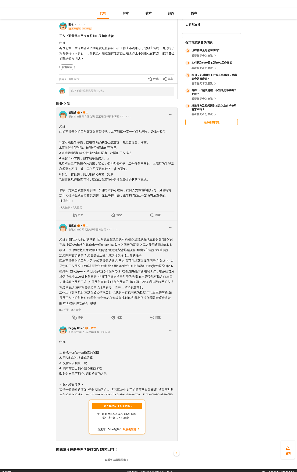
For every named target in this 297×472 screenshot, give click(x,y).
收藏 (156, 78)
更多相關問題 (212, 122)
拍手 (80, 215)
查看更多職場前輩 (115, 459)
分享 (170, 78)
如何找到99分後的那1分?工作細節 (211, 62)
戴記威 (72, 112)
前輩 (126, 13)
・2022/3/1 (125, 116)
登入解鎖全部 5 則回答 (116, 406)
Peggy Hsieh (76, 328)
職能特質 (67, 67)
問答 (103, 13)
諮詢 (171, 13)
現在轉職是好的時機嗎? (205, 50)
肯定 (119, 215)
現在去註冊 (129, 429)
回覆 (158, 215)
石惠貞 (72, 225)
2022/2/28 (80, 24)
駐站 (148, 13)
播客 (194, 13)
